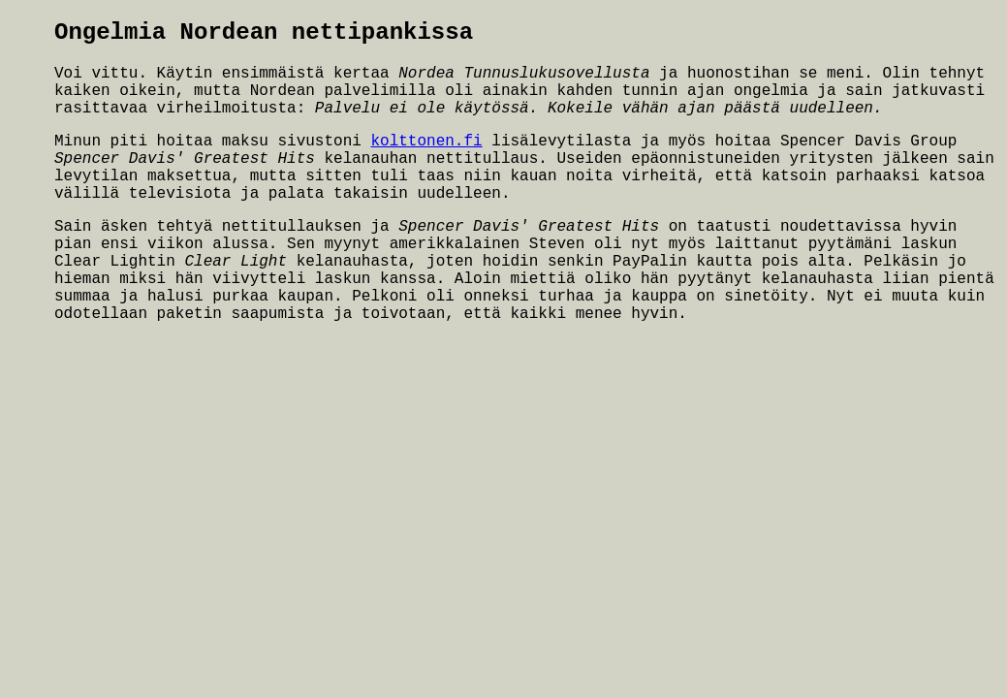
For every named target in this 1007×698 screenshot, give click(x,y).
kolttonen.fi (426, 141)
